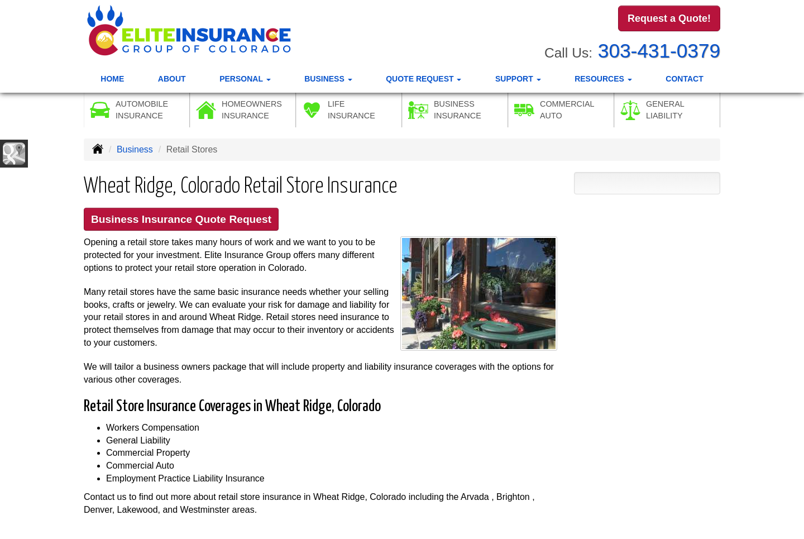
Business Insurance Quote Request (181, 219)
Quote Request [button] (423, 78)
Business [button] (328, 78)
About (172, 78)
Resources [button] (603, 78)
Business (135, 149)
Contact (684, 78)
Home (112, 78)
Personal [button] (244, 78)
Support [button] (518, 78)
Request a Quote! (669, 18)
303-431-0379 (659, 50)
